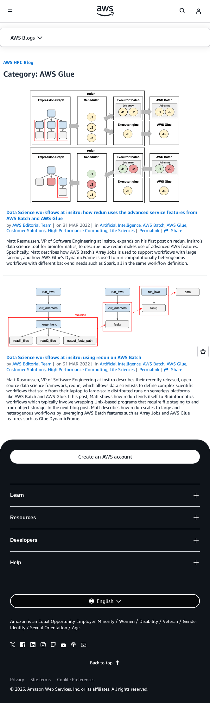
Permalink (149, 230)
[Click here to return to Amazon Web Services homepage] (105, 11)
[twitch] (53, 645)
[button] (105, 37)
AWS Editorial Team (32, 225)
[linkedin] (32, 645)
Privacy (17, 679)
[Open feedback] (203, 351)
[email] (83, 645)
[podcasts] (73, 645)
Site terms (40, 679)
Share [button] (173, 230)
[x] (12, 645)
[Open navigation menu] (10, 11)
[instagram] (43, 645)
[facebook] (22, 645)
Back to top (105, 662)
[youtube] (63, 645)
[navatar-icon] (198, 11)
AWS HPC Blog (18, 62)
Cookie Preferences (75, 679)
